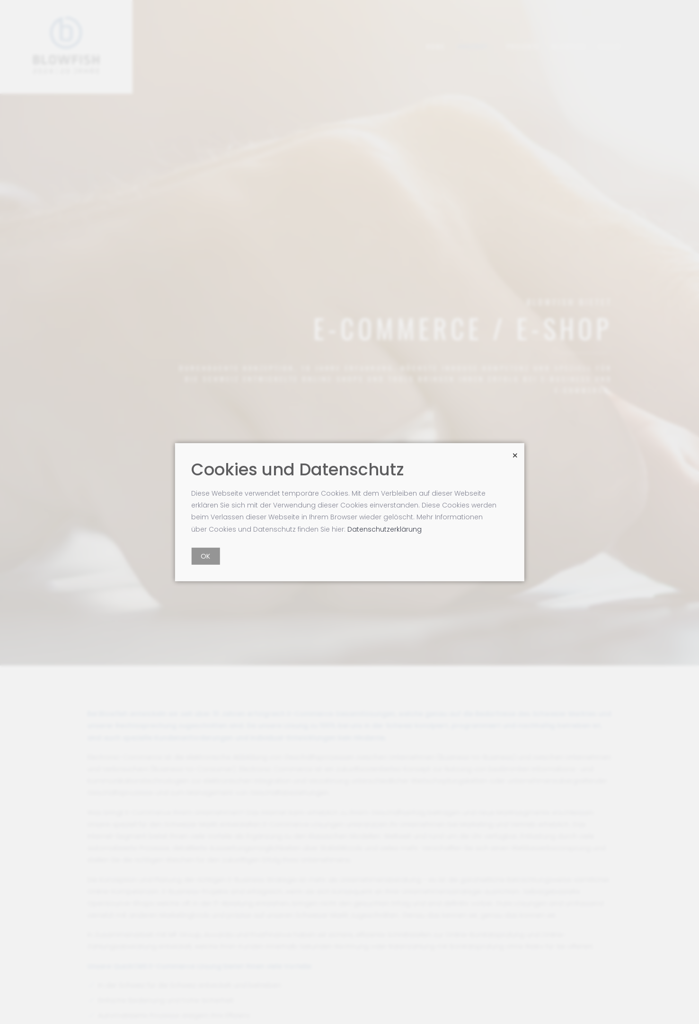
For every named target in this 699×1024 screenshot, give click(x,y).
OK (205, 556)
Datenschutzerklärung (384, 529)
